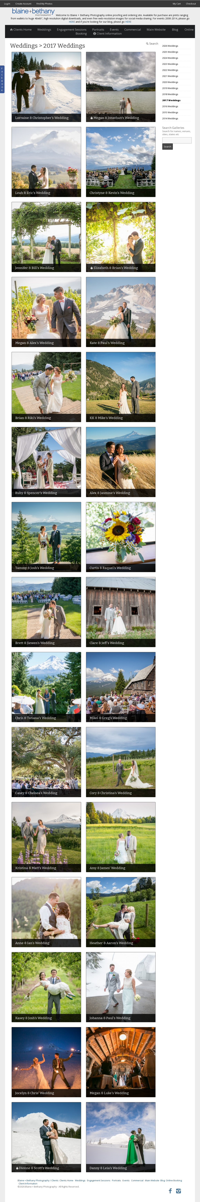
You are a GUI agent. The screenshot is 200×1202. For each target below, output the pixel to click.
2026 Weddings (170, 45)
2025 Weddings (170, 51)
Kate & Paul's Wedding (107, 343)
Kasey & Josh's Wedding (33, 1018)
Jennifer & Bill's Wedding (34, 268)
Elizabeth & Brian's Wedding (115, 268)
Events (114, 29)
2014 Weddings (170, 118)
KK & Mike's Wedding (106, 418)
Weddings (44, 29)
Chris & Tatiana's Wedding (35, 718)
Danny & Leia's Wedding (108, 1168)
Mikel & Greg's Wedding (108, 718)
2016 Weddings (170, 106)
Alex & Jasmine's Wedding (110, 493)
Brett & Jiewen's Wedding (34, 643)
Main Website (156, 29)
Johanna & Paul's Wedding (110, 1018)
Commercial (132, 29)
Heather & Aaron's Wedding (111, 943)
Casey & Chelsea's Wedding (36, 793)
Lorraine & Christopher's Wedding (42, 118)
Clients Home (20, 29)
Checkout (191, 3)
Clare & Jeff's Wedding (107, 643)
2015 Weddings (170, 112)
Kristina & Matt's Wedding (35, 868)
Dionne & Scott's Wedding (39, 1168)
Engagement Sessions (72, 29)
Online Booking (174, 1180)
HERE (72, 21)
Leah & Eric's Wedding (32, 193)
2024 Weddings (170, 57)
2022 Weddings (170, 70)
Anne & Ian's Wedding (32, 943)
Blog (175, 29)
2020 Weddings (170, 82)
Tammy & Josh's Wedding (34, 568)
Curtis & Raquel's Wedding (110, 568)
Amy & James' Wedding (107, 868)
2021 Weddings (170, 76)
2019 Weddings (170, 88)
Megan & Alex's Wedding (34, 343)
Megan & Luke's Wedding (109, 1093)
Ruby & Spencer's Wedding (36, 493)
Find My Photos (44, 3)
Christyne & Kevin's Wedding (112, 193)
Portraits (98, 29)
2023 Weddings (170, 64)
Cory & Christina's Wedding (111, 793)
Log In (7, 3)
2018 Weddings (170, 94)
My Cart (177, 3)
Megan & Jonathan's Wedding (116, 118)
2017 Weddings (171, 100)
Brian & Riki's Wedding (33, 418)
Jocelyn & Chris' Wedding (34, 1093)
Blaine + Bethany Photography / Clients (38, 1180)
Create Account (23, 3)
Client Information (28, 1183)
